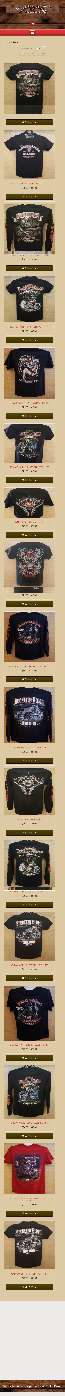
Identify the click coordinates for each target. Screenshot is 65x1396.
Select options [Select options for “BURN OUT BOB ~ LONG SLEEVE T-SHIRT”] (34, 971)
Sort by (27, 48)
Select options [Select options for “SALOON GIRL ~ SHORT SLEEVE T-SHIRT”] (34, 444)
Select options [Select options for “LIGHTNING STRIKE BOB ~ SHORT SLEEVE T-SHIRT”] (34, 1303)
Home (6, 42)
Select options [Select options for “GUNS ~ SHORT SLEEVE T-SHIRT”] (34, 572)
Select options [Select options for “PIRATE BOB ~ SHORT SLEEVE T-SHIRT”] (34, 646)
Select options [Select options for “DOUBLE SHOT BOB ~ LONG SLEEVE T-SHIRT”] (34, 727)
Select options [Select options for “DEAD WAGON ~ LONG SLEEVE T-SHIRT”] (34, 816)
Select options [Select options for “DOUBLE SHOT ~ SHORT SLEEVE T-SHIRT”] (34, 1137)
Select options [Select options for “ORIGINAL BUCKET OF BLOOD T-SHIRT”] (34, 208)
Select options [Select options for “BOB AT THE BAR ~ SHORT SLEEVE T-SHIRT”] (34, 127)
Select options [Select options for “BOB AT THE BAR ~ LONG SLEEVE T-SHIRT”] (34, 285)
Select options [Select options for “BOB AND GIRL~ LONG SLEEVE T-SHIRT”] (34, 1221)
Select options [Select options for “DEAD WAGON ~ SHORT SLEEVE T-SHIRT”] (34, 1050)
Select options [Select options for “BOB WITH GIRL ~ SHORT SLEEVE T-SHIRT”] (34, 513)
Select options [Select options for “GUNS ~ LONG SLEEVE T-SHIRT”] (34, 893)
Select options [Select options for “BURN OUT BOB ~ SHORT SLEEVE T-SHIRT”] (34, 362)
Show (27, 54)
